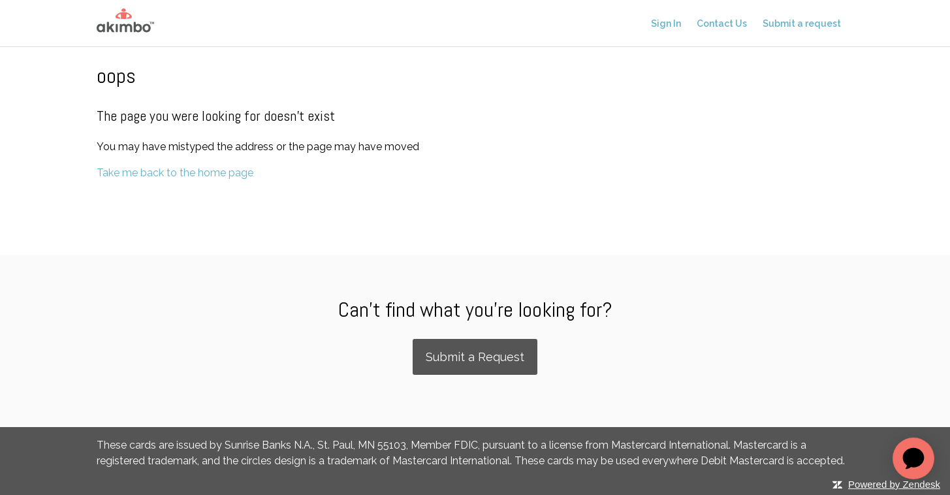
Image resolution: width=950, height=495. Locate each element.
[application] (913, 458)
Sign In (666, 23)
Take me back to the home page (175, 173)
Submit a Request (475, 357)
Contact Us (722, 23)
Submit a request (802, 23)
